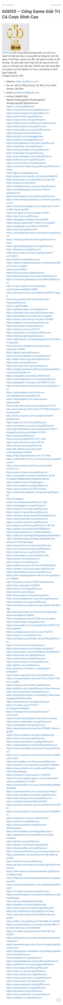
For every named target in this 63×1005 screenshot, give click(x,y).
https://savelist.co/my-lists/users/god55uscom (30, 568)
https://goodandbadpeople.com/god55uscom (29, 246)
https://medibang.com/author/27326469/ (27, 226)
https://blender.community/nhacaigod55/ (27, 844)
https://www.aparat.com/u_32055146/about (28, 532)
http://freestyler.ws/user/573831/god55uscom (30, 582)
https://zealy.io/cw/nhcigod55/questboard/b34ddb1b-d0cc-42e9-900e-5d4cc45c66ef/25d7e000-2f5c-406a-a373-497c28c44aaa (33, 538)
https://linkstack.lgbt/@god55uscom (25, 336)
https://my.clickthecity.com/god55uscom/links (30, 911)
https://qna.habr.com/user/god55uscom (27, 366)
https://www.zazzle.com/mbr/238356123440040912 (33, 652)
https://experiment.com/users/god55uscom (28, 545)
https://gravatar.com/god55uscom (23, 133)
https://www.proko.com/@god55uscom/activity (30, 179)
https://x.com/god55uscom (20, 106)
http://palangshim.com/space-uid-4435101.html (30, 382)
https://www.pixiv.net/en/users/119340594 (28, 775)
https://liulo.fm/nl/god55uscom (22, 216)
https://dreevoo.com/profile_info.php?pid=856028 (31, 176)
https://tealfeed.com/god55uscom (23, 958)
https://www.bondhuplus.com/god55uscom (28, 356)
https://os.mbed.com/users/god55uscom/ (28, 891)
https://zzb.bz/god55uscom (20, 435)
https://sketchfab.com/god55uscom (24, 146)
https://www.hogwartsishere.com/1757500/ (28, 455)
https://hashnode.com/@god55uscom (25, 655)
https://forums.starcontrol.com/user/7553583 (29, 319)
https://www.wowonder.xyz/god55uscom (27, 519)
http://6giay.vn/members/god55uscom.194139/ (30, 525)
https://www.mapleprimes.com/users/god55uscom (32, 598)
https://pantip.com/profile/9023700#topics (28, 529)
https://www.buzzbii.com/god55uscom (26, 987)
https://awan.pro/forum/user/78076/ (25, 442)
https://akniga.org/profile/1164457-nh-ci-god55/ (31, 223)
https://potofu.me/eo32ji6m (20, 592)
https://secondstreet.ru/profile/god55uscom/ (29, 831)
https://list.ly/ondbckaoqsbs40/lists (24, 901)
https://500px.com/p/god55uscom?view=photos (31, 123)
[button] (58, 1000)
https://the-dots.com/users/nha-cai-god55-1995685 (32, 765)
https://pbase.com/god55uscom (22, 352)
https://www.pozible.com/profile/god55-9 (27, 595)
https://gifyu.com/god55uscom (22, 173)
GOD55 (5, 52)
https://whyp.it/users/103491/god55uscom (28, 685)
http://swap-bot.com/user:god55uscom (26, 422)
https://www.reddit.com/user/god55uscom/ (28, 129)
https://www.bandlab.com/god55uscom (26, 848)
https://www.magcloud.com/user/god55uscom (30, 675)
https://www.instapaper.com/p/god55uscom (29, 156)
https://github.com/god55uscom (23, 665)
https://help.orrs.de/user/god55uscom (26, 971)
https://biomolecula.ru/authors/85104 (25, 552)
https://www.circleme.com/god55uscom (27, 472)
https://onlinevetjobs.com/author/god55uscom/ (30, 196)
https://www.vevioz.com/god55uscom (25, 981)
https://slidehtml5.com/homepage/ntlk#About (30, 964)
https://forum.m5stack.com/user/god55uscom (30, 735)
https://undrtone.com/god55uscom (24, 861)
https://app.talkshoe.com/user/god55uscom (29, 572)
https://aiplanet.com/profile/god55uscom (27, 322)
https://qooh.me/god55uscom (21, 362)
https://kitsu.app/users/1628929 (23, 585)
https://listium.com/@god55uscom (24, 588)
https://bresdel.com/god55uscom (23, 249)
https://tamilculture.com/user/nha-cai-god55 (29, 316)
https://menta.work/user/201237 (23, 329)
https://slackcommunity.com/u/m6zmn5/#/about (31, 791)
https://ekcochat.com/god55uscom (24, 991)
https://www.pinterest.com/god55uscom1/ (28, 109)
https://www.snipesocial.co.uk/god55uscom (28, 977)
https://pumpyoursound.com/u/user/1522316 (29, 632)
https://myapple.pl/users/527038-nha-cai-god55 (30, 618)
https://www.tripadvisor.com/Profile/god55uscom (31, 745)
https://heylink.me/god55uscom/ (23, 259)
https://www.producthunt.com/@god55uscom (29, 741)
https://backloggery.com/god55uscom (26, 505)
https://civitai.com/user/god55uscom (25, 738)
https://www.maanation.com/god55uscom (28, 984)
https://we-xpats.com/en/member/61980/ (27, 213)
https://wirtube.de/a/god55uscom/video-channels (31, 718)
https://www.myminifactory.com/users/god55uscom (33, 851)
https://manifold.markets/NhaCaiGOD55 (26, 801)
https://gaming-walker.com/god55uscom (27, 309)
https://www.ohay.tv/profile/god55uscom (27, 967)
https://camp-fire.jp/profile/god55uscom (27, 512)
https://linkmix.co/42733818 (20, 183)
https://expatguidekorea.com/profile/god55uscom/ (32, 961)
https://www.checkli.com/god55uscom (26, 163)
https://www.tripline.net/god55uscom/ (26, 658)
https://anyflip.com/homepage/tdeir (24, 136)
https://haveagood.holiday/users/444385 (27, 219)
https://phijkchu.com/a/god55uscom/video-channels (33, 688)
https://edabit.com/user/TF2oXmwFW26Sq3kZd (30, 565)
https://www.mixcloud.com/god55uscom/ (27, 662)
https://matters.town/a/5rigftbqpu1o (25, 482)
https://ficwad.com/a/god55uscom (24, 445)
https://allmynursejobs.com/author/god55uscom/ (31, 276)
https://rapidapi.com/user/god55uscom (26, 602)
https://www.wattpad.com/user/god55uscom (29, 798)
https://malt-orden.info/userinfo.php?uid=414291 (31, 405)
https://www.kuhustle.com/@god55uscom (28, 701)
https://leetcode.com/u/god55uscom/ (25, 159)
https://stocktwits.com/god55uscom (25, 326)
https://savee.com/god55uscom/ (23, 558)
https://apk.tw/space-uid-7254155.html (26, 489)
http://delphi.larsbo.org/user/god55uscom (28, 359)
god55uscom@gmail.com (26, 92)
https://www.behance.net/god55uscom (26, 126)
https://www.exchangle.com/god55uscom (27, 149)
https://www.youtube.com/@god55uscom (27, 113)
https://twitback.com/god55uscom (24, 997)
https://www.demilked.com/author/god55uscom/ (31, 795)
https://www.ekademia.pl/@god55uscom (27, 485)
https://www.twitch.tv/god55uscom (24, 116)
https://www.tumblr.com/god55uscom (25, 119)
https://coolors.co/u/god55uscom (23, 635)
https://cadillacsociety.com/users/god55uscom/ (31, 186)
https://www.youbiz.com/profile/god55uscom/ (30, 908)
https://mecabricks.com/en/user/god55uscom (30, 425)
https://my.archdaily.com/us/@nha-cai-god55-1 (30, 648)
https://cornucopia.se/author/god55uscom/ (28, 548)
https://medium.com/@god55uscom (25, 139)
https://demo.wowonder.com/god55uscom (28, 994)
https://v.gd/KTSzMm (17, 306)
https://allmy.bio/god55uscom (21, 229)
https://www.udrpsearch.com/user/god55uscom (31, 379)
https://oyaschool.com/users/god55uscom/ (28, 332)
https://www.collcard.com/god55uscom (26, 974)
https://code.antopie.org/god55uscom (25, 622)
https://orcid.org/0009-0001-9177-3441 (26, 439)
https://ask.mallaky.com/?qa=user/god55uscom (30, 761)
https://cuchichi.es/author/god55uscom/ (27, 522)
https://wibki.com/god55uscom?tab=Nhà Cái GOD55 (33, 921)
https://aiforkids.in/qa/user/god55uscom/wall (30, 312)
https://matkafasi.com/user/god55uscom (27, 818)
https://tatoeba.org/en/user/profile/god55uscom (31, 515)
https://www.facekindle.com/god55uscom (27, 691)
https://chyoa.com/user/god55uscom (25, 645)
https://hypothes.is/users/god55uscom (26, 904)
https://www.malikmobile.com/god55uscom (28, 721)
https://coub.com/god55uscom (22, 562)
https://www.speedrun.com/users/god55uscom (30, 143)
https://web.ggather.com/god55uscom (26, 725)
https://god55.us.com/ (27, 81)
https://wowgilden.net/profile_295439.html (28, 376)
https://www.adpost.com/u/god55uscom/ (27, 555)
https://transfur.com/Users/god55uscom (27, 509)
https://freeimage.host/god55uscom (25, 153)
